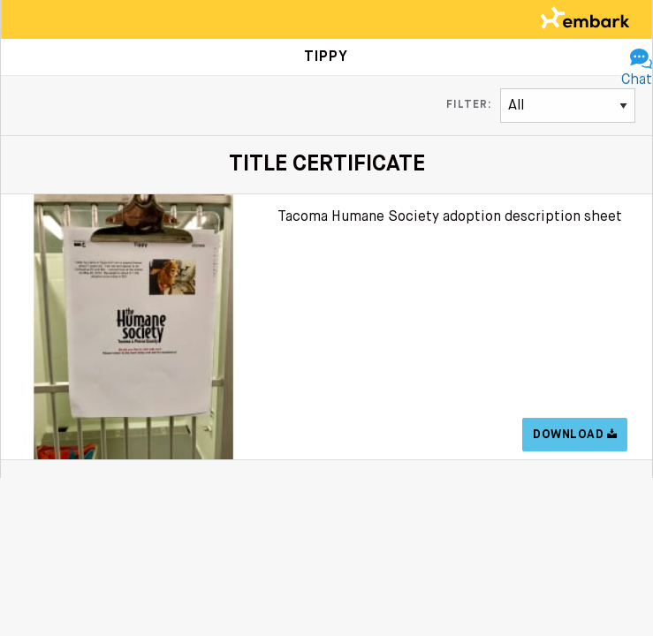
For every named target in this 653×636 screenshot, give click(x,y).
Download (575, 434)
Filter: (468, 105)
